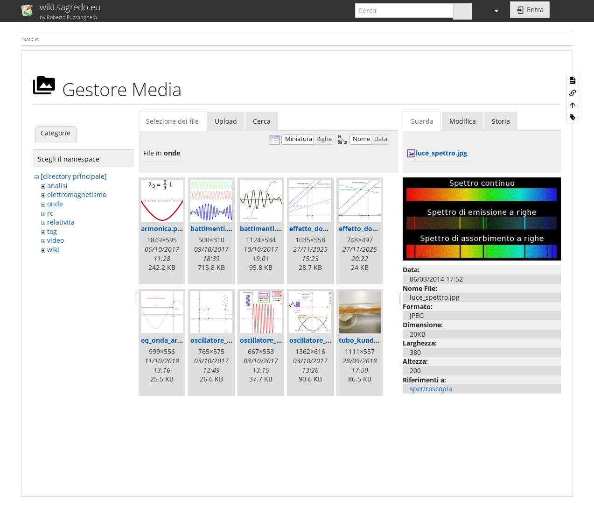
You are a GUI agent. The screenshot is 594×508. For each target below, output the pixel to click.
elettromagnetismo (76, 194)
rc (50, 213)
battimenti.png (264, 228)
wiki (53, 249)
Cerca (262, 121)
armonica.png (163, 228)
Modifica (462, 121)
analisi (57, 185)
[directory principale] (74, 176)
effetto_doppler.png (321, 228)
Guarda (421, 121)
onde (55, 203)
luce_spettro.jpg (441, 152)
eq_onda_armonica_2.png (181, 340)
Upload (226, 121)
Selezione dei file (172, 121)
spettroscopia (431, 388)
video (55, 240)
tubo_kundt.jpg (363, 340)
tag (52, 231)
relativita (61, 222)
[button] (492, 10)
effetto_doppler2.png (373, 228)
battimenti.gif (212, 228)
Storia (501, 121)
